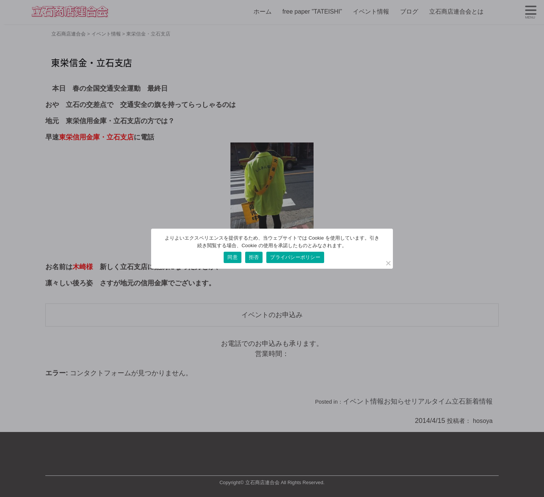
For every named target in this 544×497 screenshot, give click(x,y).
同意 (232, 257)
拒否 (254, 257)
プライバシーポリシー (295, 257)
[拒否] (388, 263)
